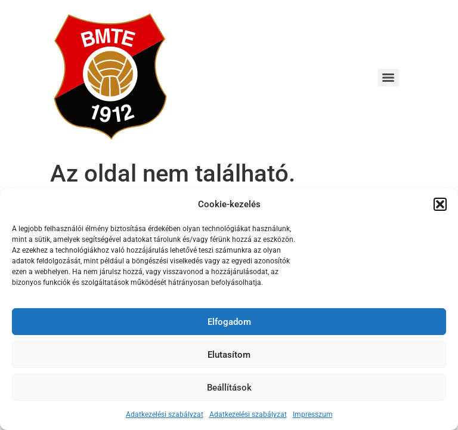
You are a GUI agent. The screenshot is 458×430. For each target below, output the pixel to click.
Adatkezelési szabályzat (164, 414)
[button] (440, 204)
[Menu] (388, 78)
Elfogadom (229, 322)
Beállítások (229, 387)
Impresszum (313, 414)
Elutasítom (229, 354)
